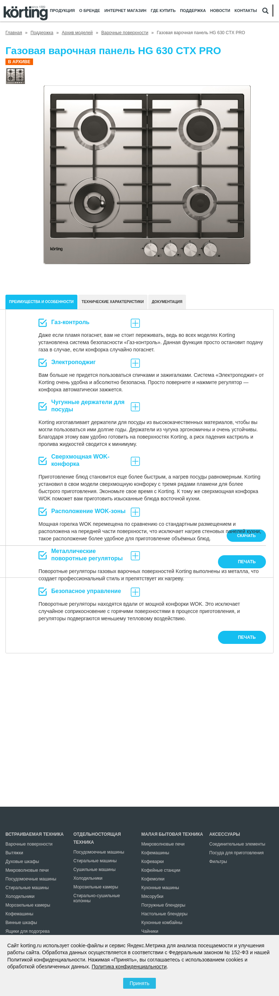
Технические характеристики (113, 302)
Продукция (62, 10)
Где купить (163, 10)
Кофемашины (19, 913)
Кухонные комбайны (161, 922)
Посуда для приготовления (236, 852)
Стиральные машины (27, 887)
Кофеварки (152, 861)
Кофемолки (153, 879)
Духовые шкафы (22, 861)
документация (167, 302)
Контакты (245, 10)
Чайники (149, 931)
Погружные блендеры (163, 905)
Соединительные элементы (237, 844)
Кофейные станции (160, 870)
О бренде (89, 10)
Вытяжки (14, 852)
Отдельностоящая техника (97, 838)
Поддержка (193, 10)
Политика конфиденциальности (129, 966)
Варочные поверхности (28, 844)
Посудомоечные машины (30, 879)
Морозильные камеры (27, 905)
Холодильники (20, 896)
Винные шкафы (21, 922)
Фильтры (218, 861)
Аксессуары (224, 834)
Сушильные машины (94, 869)
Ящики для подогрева (27, 931)
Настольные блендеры (164, 913)
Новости (220, 10)
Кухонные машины (160, 887)
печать (247, 637)
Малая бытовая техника (172, 834)
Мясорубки (152, 896)
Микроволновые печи (27, 870)
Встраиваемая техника (34, 834)
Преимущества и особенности (41, 302)
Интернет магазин (125, 10)
